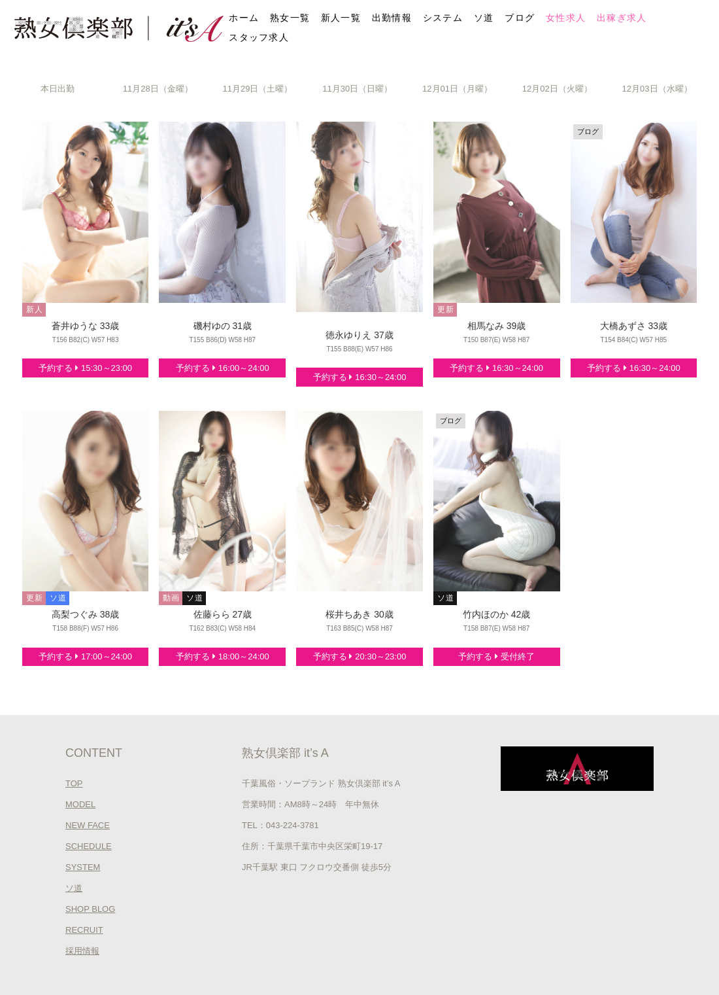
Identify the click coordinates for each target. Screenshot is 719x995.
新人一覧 (341, 17)
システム (443, 17)
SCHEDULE (88, 846)
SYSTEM (82, 867)
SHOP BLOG (90, 909)
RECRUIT (84, 930)
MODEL (80, 804)
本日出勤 (58, 89)
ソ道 (484, 17)
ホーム (244, 17)
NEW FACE (87, 825)
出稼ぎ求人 (622, 17)
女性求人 (566, 17)
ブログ (520, 17)
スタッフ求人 (259, 37)
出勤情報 (392, 17)
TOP (74, 783)
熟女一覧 (290, 17)
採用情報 (82, 951)
